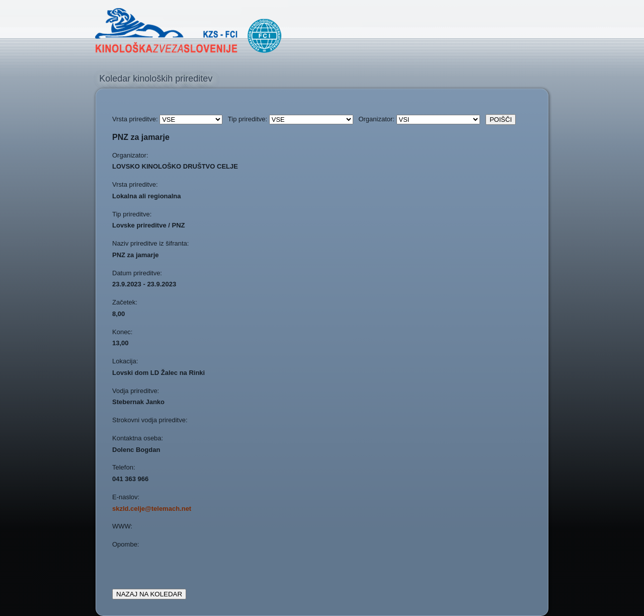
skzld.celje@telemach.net (151, 508)
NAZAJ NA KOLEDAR (149, 594)
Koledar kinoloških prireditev (155, 78)
